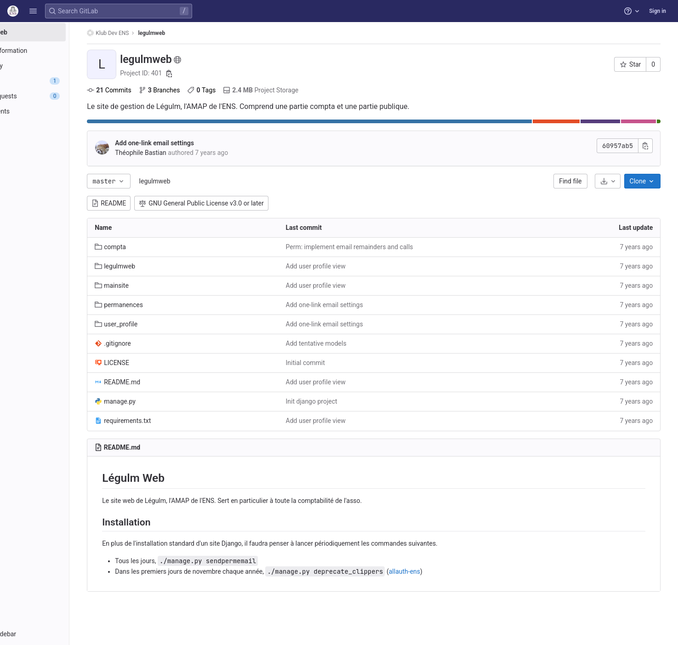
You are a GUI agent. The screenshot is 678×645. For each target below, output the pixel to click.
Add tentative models (344, 343)
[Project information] (59, 50)
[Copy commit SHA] (655, 145)
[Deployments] (59, 111)
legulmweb (192, 181)
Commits (147, 90)
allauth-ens (442, 571)
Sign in (657, 11)
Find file (580, 181)
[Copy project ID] (207, 73)
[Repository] (59, 65)
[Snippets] (59, 172)
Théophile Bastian (179, 152)
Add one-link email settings (192, 143)
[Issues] (59, 81)
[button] (33, 11)
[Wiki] (59, 156)
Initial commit (333, 362)
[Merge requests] (59, 96)
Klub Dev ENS (146, 32)
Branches (197, 90)
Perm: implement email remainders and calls (378, 247)
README (147, 203)
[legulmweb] (59, 32)
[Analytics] (59, 141)
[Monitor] (59, 126)
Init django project (340, 401)
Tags (239, 90)
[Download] (617, 181)
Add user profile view (344, 266)
